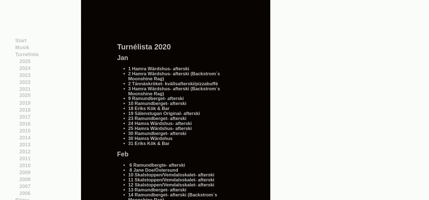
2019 (25, 103)
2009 (25, 172)
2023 (25, 75)
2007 (25, 186)
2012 (25, 151)
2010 (25, 165)
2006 (25, 193)
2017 (25, 117)
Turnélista (27, 54)
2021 (25, 89)
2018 (25, 110)
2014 (25, 138)
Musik (22, 47)
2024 (25, 68)
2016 (25, 124)
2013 (25, 145)
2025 (25, 61)
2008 (25, 179)
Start (21, 40)
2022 (25, 82)
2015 (25, 131)
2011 (25, 158)
